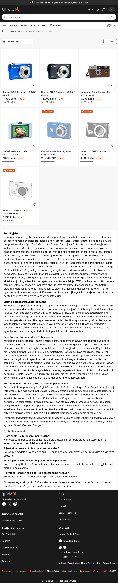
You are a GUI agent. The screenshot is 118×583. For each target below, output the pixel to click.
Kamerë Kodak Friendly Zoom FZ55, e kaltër (56, 153)
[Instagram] (15, 504)
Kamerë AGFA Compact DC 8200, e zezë (58, 94)
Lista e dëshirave (67, 512)
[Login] (111, 9)
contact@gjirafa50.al (69, 534)
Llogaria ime (65, 519)
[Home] (2, 31)
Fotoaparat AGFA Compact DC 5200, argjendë (17, 212)
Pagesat (6, 541)
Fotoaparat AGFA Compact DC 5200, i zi (95, 153)
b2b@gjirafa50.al (68, 556)
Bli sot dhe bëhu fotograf (27, 425)
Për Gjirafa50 (8, 534)
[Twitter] (9, 504)
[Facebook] (4, 504)
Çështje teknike (9, 547)
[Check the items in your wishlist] (97, 9)
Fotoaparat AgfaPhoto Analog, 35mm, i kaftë (95, 94)
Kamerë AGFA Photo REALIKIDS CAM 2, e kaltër (18, 153)
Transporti (7, 554)
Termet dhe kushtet (12, 514)
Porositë (63, 506)
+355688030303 (69, 541)
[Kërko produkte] (56, 17)
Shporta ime (65, 499)
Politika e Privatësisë (12, 520)
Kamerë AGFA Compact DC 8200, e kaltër (19, 94)
